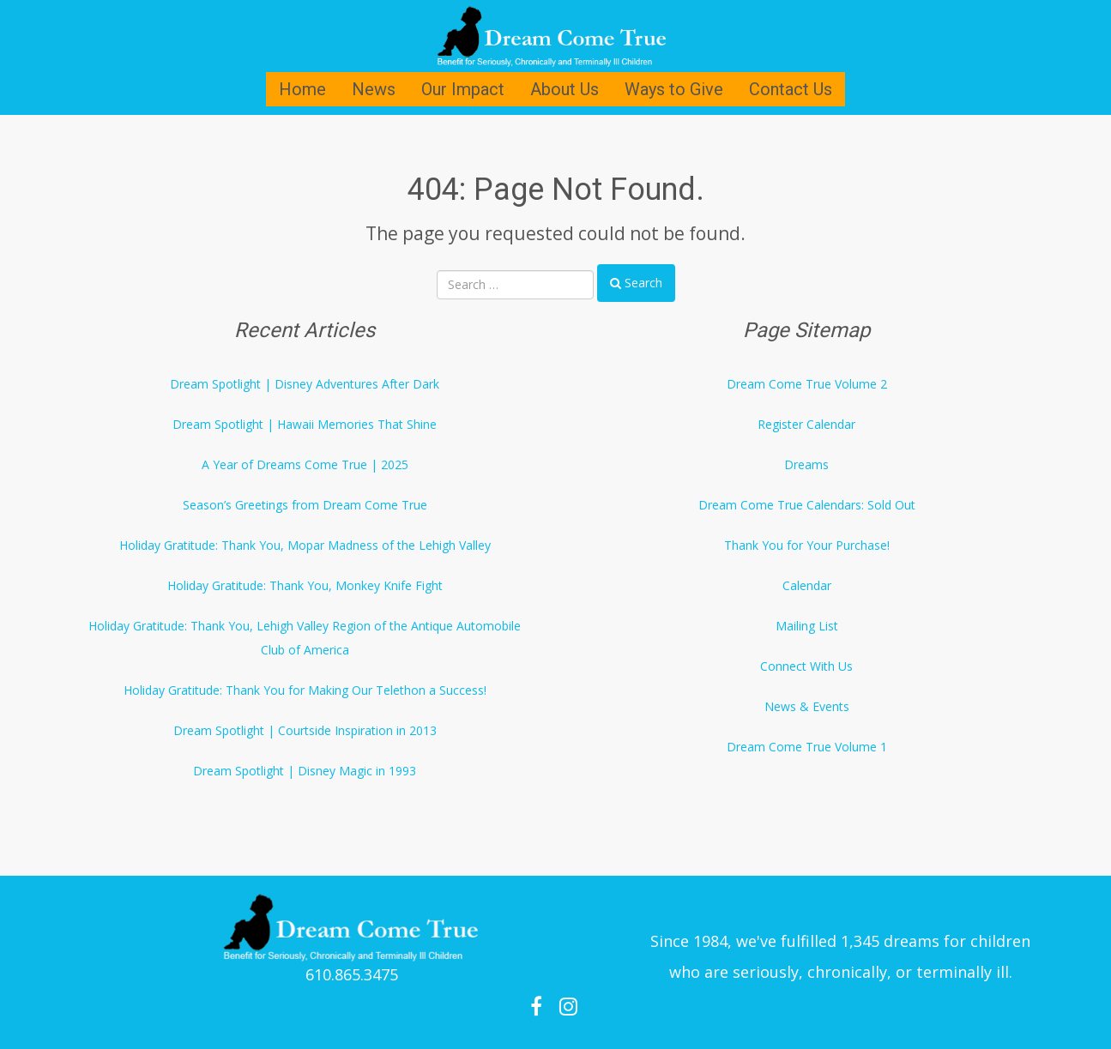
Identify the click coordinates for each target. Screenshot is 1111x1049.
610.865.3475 (351, 974)
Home (302, 89)
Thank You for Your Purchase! (807, 545)
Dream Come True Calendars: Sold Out (806, 505)
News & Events (806, 706)
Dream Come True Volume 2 (807, 384)
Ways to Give (674, 89)
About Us (564, 89)
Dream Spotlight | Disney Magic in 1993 (304, 771)
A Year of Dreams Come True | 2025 (305, 464)
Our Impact (462, 89)
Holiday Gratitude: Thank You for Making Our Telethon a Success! (305, 690)
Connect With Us (806, 666)
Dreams (806, 464)
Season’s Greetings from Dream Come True (305, 505)
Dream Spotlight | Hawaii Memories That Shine (304, 424)
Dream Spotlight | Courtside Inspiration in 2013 (305, 730)
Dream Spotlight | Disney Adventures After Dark (304, 384)
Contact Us (790, 89)
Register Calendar (806, 424)
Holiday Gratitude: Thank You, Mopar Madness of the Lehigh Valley (305, 545)
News (373, 89)
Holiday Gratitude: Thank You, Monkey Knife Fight (305, 585)
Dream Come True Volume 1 (807, 747)
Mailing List (807, 626)
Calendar (806, 585)
